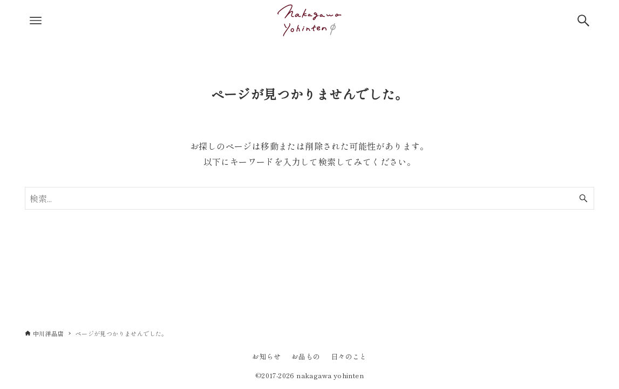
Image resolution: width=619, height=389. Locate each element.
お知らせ (266, 356)
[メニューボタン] (35, 20)
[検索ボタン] (583, 20)
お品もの (306, 356)
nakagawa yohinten (330, 375)
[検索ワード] (309, 198)
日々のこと (349, 356)
